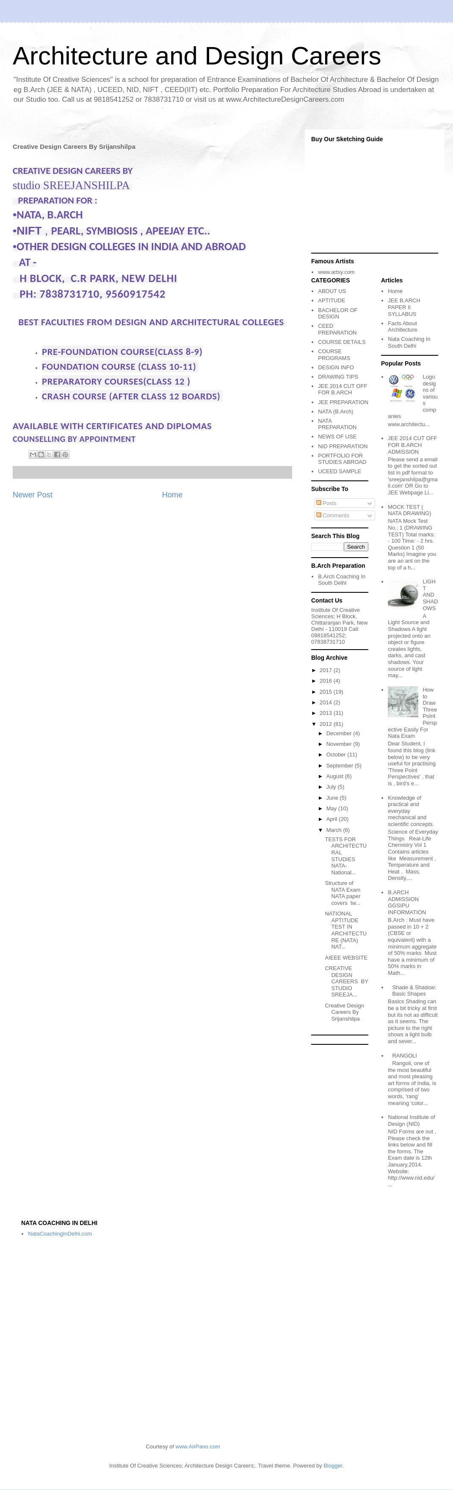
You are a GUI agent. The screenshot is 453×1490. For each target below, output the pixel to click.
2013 (327, 713)
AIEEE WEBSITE (346, 957)
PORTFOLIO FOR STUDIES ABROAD (342, 459)
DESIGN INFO (336, 367)
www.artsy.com (336, 272)
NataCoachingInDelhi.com (60, 1234)
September (340, 765)
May (332, 808)
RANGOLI (404, 1055)
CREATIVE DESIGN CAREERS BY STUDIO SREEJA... (346, 981)
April (332, 819)
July (332, 787)
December (340, 733)
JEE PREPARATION (343, 402)
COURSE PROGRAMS (334, 354)
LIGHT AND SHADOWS (430, 594)
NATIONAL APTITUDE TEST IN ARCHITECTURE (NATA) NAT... (346, 930)
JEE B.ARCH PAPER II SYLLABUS (404, 307)
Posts (326, 503)
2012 (327, 724)
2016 (327, 681)
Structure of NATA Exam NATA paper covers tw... (342, 893)
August (335, 776)
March (334, 830)
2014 (327, 702)
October (337, 754)
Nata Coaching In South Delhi (409, 342)
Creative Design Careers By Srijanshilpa (344, 1012)
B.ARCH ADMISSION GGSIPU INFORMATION (407, 902)
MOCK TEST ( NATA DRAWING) (409, 510)
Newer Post (32, 495)
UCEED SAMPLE (339, 471)
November (340, 744)
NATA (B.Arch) (335, 411)
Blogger (332, 1465)
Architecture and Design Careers (197, 56)
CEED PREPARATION (337, 329)
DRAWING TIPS (338, 377)
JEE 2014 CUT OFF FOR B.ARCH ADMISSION (412, 445)
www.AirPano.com (198, 1446)
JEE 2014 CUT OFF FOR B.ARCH (342, 389)
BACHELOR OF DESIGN (337, 313)
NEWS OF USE (337, 436)
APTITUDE (331, 300)
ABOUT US (332, 291)
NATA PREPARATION (337, 424)
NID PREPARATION (342, 446)
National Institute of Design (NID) (411, 1120)
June (333, 798)
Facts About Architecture (402, 326)
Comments (332, 515)
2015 (327, 692)
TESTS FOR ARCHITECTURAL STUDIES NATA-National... (346, 856)
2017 (327, 670)
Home (172, 495)
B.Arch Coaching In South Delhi (341, 579)
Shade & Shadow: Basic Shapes (414, 990)
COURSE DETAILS (341, 342)
